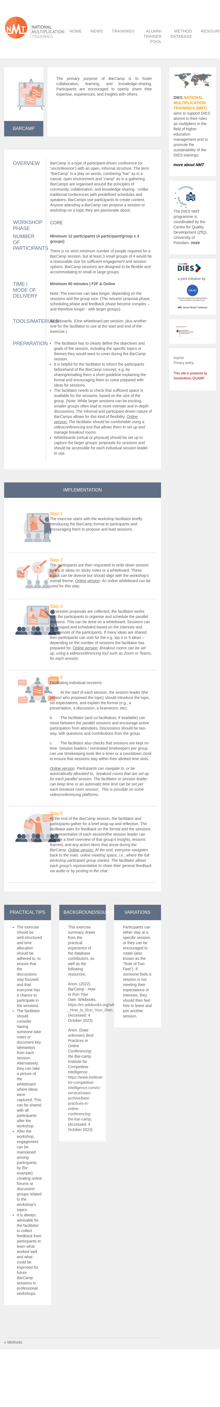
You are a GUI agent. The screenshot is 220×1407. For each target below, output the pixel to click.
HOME (75, 31)
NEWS (97, 31)
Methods (14, 1342)
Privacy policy (184, 363)
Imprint (179, 358)
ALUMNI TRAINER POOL (152, 36)
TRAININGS (123, 31)
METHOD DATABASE (181, 34)
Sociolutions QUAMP (189, 378)
